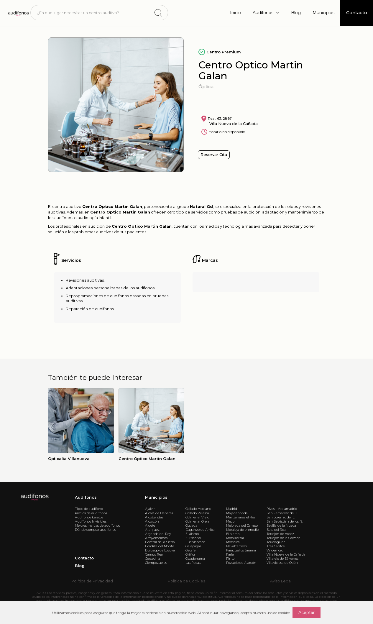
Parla (230, 554)
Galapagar (193, 546)
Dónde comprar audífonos (95, 530)
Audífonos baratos (89, 517)
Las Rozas (193, 563)
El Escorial (193, 538)
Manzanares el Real (241, 517)
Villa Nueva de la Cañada (286, 554)
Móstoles (232, 542)
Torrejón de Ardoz (280, 534)
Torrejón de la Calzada (283, 538)
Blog (296, 12)
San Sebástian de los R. (285, 521)
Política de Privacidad (92, 581)
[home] (18, 13)
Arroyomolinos (156, 538)
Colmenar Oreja (197, 521)
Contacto (84, 558)
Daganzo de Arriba (200, 530)
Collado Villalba (197, 513)
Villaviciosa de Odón (282, 563)
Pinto (230, 558)
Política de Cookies (186, 581)
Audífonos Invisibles (90, 521)
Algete (150, 525)
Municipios (323, 12)
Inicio (235, 12)
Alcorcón (152, 521)
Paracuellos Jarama (241, 550)
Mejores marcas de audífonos (97, 525)
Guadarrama (195, 558)
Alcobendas (154, 517)
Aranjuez (152, 530)
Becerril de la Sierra (160, 542)
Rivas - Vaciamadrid (282, 509)
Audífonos (86, 497)
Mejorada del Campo (242, 525)
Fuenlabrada (195, 542)
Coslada (191, 525)
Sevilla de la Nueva (281, 525)
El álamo (192, 534)
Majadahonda (237, 513)
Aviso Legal (281, 581)
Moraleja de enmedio (242, 530)
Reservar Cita (214, 154)
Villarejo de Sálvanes (282, 558)
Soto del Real (277, 530)
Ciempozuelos (156, 563)
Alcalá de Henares (159, 513)
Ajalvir (150, 509)
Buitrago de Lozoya (160, 550)
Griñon (190, 554)
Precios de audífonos (91, 513)
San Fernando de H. (282, 513)
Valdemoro (275, 550)
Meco (230, 521)
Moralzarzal (235, 538)
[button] (266, 13)
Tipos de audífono (89, 509)
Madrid (231, 509)
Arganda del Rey (158, 534)
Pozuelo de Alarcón (241, 563)
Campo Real (154, 554)
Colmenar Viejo (197, 517)
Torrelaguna (276, 542)
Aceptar (306, 612)
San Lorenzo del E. (281, 517)
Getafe (190, 550)
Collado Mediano (198, 509)
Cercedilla (152, 558)
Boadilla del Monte (159, 546)
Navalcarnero (236, 546)
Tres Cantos (276, 546)
